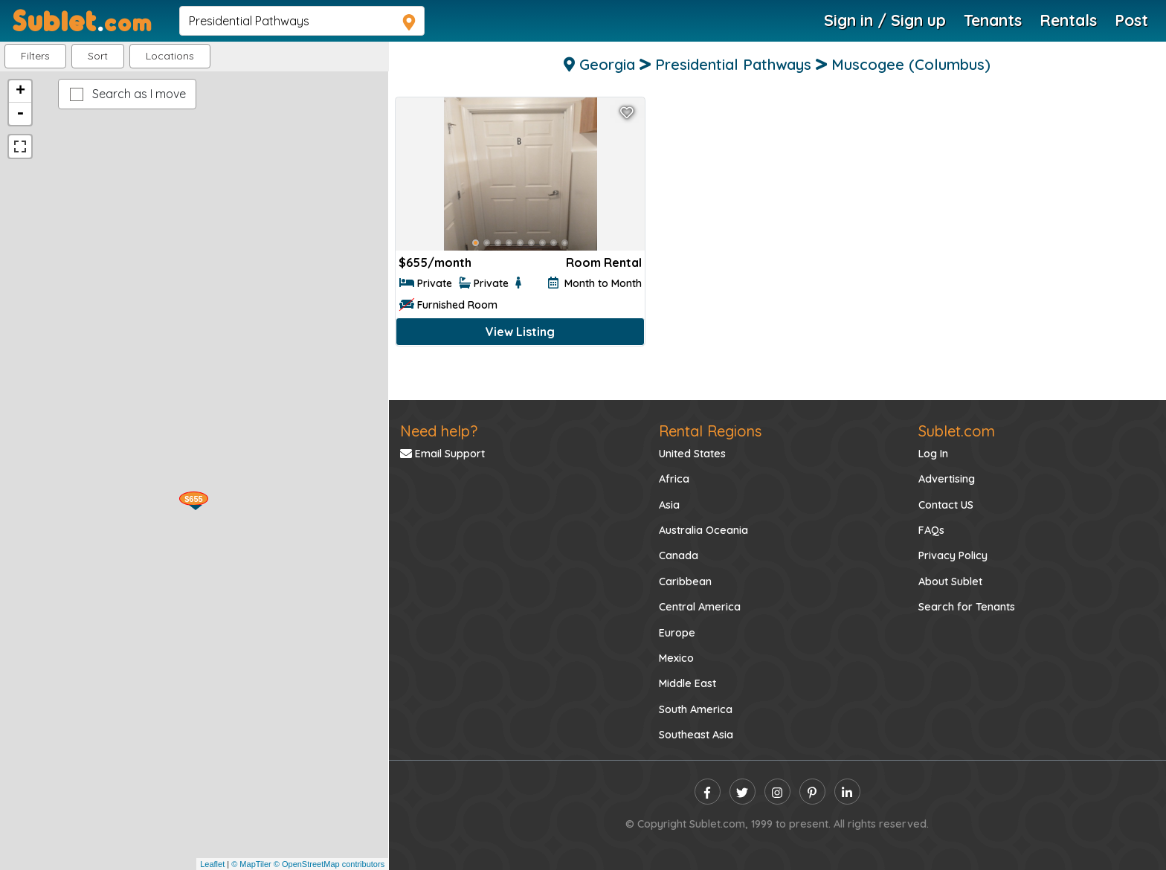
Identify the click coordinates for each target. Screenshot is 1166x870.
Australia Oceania (703, 530)
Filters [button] (35, 55)
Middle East (687, 683)
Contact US (945, 505)
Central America (700, 606)
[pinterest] (812, 792)
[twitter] (742, 792)
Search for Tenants (966, 606)
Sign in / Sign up (885, 20)
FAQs (931, 530)
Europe (677, 632)
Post (1131, 20)
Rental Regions (710, 431)
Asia (669, 505)
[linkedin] (847, 792)
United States (692, 453)
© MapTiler (251, 864)
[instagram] (777, 792)
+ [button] (20, 91)
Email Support (442, 453)
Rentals (1068, 20)
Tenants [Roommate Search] (993, 20)
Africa (674, 479)
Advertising (946, 479)
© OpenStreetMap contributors (329, 864)
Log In (933, 453)
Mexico (676, 658)
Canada (678, 555)
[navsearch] (302, 21)
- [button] (20, 114)
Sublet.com (956, 431)
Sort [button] (98, 55)
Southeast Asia (696, 734)
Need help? (438, 431)
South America (695, 709)
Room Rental (604, 262)
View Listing (520, 331)
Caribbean (685, 581)
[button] (169, 56)
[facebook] (708, 792)
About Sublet (950, 581)
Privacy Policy (953, 555)
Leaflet (212, 864)
